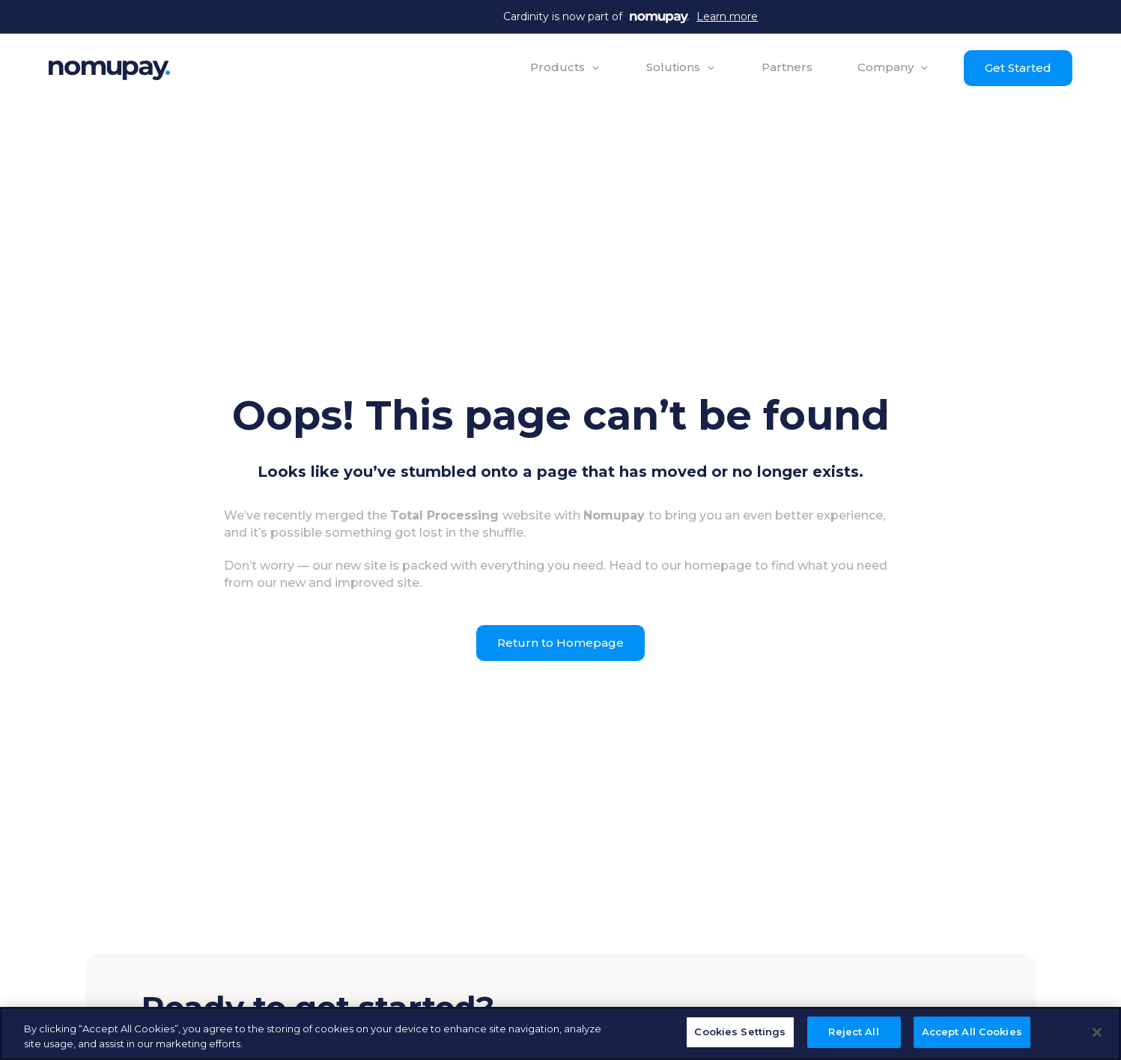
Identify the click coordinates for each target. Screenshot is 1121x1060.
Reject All (853, 1032)
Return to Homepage (560, 643)
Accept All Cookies (972, 1032)
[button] (566, 67)
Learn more (727, 16)
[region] (560, 1033)
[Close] (1097, 1032)
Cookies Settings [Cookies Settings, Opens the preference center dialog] (740, 1032)
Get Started (1018, 68)
